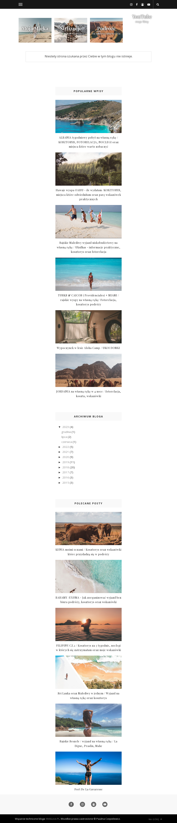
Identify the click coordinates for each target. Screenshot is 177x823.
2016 (66, 477)
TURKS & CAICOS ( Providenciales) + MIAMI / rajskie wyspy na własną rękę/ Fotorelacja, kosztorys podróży (88, 300)
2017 (66, 472)
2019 (66, 462)
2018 (66, 467)
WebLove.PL (53, 818)
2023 (66, 427)
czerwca (67, 442)
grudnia (66, 432)
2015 (66, 482)
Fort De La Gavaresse (89, 789)
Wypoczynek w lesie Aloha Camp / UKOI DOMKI (88, 348)
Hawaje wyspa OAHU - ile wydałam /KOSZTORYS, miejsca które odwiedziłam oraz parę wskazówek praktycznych (88, 194)
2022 (66, 447)
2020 (66, 457)
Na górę (155, 819)
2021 (66, 452)
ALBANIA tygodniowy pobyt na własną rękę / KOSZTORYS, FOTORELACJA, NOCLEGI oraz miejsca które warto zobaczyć (89, 142)
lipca (64, 437)
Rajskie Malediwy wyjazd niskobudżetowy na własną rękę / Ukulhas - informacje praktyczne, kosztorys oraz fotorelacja (88, 247)
